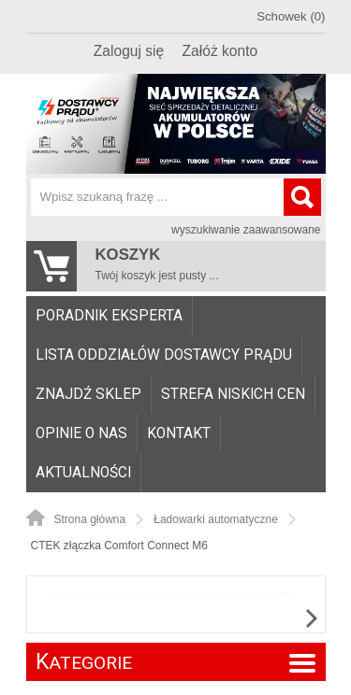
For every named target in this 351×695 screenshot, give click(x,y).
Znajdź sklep (88, 394)
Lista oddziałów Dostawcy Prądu (164, 355)
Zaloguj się (129, 51)
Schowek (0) (290, 16)
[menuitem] (109, 315)
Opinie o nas (81, 433)
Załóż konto (220, 51)
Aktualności (83, 472)
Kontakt (179, 433)
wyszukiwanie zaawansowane (245, 229)
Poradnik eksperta (109, 315)
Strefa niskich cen (233, 394)
